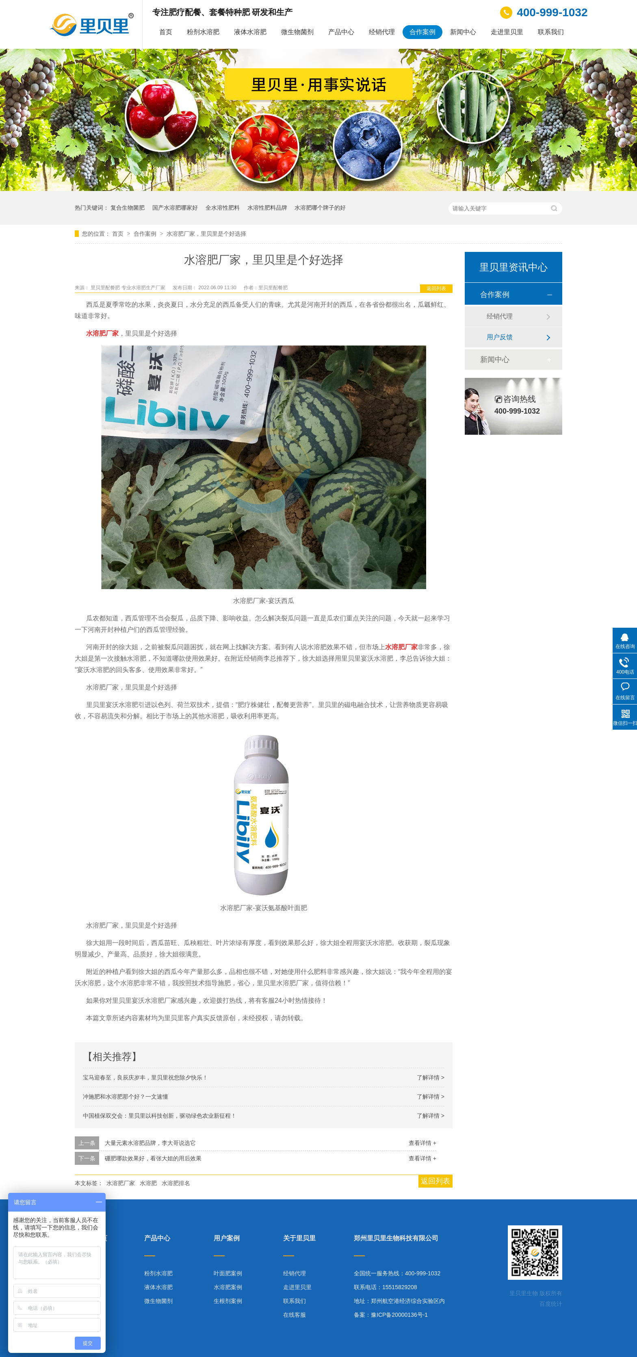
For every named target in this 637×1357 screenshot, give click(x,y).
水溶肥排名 (176, 1183)
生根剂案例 (228, 1301)
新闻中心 (463, 31)
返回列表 (436, 288)
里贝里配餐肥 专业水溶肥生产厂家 (129, 287)
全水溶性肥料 (223, 207)
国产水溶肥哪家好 (175, 207)
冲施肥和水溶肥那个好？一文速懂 (125, 1096)
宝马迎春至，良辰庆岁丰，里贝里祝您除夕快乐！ (145, 1077)
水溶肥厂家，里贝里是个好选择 (206, 233)
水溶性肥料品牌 (267, 207)
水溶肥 (148, 1183)
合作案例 (423, 31)
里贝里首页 (91, 1238)
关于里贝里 (299, 1238)
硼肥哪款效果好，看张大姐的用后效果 (153, 1158)
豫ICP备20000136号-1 (399, 1314)
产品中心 (341, 31)
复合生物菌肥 (127, 207)
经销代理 (382, 31)
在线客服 (294, 1314)
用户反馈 (500, 337)
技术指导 (86, 1301)
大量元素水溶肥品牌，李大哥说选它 (150, 1143)
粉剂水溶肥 (203, 31)
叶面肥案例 (228, 1273)
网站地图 (86, 1314)
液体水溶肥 (250, 31)
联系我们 (551, 31)
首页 (165, 31)
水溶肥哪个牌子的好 (320, 207)
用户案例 (227, 1238)
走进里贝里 (507, 31)
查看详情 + (422, 1143)
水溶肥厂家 (120, 1183)
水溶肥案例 (228, 1287)
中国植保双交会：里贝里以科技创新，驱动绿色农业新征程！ (159, 1115)
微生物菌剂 (297, 31)
